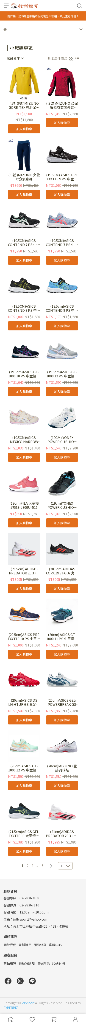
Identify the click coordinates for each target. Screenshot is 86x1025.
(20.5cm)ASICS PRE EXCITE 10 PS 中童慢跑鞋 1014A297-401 (24, 637)
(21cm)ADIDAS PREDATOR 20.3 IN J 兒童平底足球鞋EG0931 (62, 834)
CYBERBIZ (10, 1007)
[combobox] (15, 58)
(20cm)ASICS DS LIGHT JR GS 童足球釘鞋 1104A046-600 (24, 702)
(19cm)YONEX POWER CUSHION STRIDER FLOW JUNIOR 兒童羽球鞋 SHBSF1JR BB (62, 505)
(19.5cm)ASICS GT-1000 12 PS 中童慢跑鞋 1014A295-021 (62, 374)
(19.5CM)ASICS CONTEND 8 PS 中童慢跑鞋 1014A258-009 (24, 308)
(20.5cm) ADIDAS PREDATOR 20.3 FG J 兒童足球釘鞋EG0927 (24, 571)
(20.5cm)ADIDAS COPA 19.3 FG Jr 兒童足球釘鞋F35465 (62, 571)
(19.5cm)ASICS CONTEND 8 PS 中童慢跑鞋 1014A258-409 (62, 308)
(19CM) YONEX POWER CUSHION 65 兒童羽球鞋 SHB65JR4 (62, 440)
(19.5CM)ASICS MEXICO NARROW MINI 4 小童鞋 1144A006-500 (24, 440)
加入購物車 (24, 129)
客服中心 (55, 944)
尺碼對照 (58, 963)
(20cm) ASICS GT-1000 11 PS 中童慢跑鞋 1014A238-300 (62, 637)
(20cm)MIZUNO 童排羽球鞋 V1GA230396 (62, 768)
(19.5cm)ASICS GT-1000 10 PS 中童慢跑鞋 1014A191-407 (24, 374)
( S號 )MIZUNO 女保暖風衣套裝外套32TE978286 (62, 105)
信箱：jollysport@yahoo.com (25, 919)
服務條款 (40, 944)
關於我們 (9, 944)
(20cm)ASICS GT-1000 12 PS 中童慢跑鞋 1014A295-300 (24, 768)
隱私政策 (43, 963)
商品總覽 (9, 963)
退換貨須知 (27, 963)
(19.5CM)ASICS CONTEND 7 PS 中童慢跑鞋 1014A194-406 (62, 243)
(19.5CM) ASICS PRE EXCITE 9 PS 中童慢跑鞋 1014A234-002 (62, 177)
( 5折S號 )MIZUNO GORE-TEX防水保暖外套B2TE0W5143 (24, 105)
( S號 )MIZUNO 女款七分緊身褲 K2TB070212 (24, 177)
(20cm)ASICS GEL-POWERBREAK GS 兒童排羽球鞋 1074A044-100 (62, 702)
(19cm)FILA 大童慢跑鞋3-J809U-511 (24, 505)
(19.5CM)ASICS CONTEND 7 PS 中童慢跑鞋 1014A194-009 (24, 243)
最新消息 (25, 944)
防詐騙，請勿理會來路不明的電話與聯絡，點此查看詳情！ (43, 16)
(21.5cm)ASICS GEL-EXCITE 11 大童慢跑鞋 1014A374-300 (24, 834)
